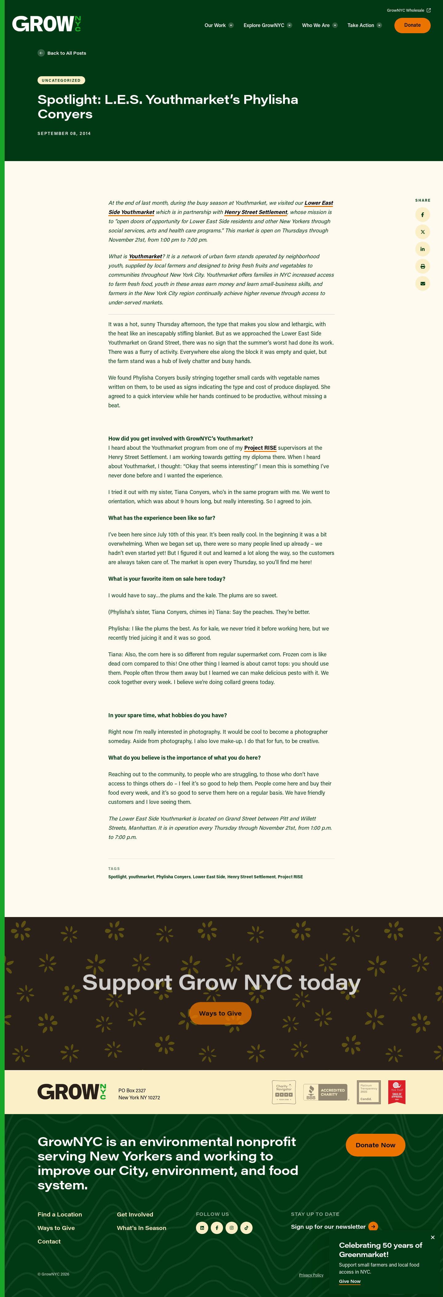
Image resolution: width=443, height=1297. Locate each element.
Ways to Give (220, 1027)
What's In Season (141, 1228)
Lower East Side (209, 877)
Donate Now (376, 1145)
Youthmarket (145, 256)
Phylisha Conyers (173, 877)
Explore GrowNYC (264, 25)
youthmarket (141, 877)
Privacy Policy (311, 1274)
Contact (49, 1241)
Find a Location (60, 1214)
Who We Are (316, 25)
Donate (412, 25)
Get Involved (135, 1214)
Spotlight (117, 877)
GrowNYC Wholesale (409, 10)
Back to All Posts (62, 53)
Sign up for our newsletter (334, 1227)
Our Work (215, 25)
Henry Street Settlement (255, 212)
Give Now (350, 1281)
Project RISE (260, 447)
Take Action (361, 25)
